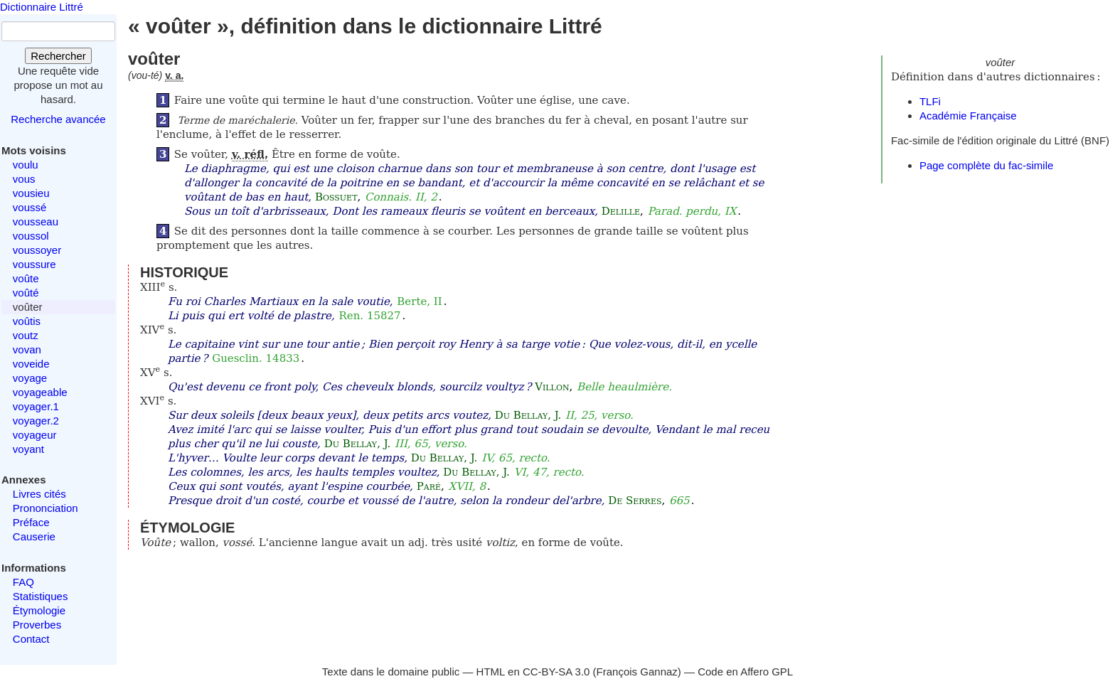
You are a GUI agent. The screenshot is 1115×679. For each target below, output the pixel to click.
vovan (27, 349)
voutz (25, 335)
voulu (25, 165)
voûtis (27, 321)
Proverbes (37, 625)
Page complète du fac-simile (986, 165)
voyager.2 (36, 421)
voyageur (35, 435)
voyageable (40, 392)
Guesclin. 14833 (255, 358)
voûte (26, 278)
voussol (31, 236)
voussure (34, 264)
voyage (30, 378)
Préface (31, 522)
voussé (30, 207)
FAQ (23, 582)
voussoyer (37, 250)
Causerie (34, 536)
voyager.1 (36, 406)
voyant (28, 449)
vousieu (31, 193)
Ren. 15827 (370, 315)
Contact (31, 639)
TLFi (930, 101)
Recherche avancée (58, 119)
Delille (621, 211)
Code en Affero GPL (745, 671)
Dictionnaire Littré (41, 7)
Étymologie (39, 610)
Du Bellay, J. (528, 415)
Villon (552, 386)
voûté (26, 293)
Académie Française (968, 115)
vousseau (35, 221)
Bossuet (336, 197)
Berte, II (419, 301)
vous (24, 179)
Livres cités (39, 494)
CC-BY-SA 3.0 (556, 671)
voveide (31, 364)
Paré (429, 486)
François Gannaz (637, 671)
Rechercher (58, 56)
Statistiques (40, 596)
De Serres (634, 500)
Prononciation (45, 508)
